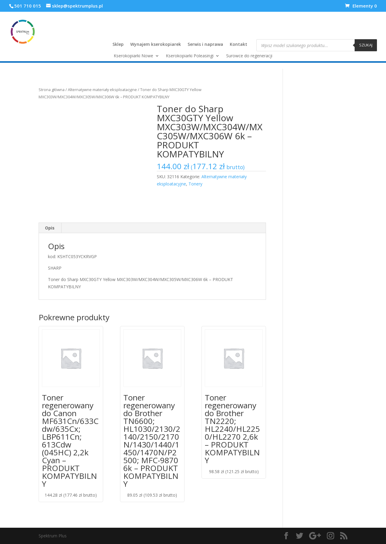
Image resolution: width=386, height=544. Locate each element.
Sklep (118, 44)
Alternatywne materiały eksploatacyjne (102, 89)
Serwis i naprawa (205, 44)
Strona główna (52, 89)
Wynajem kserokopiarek (155, 44)
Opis (50, 228)
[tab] (50, 228)
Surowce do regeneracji (249, 56)
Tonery (195, 184)
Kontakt (238, 44)
